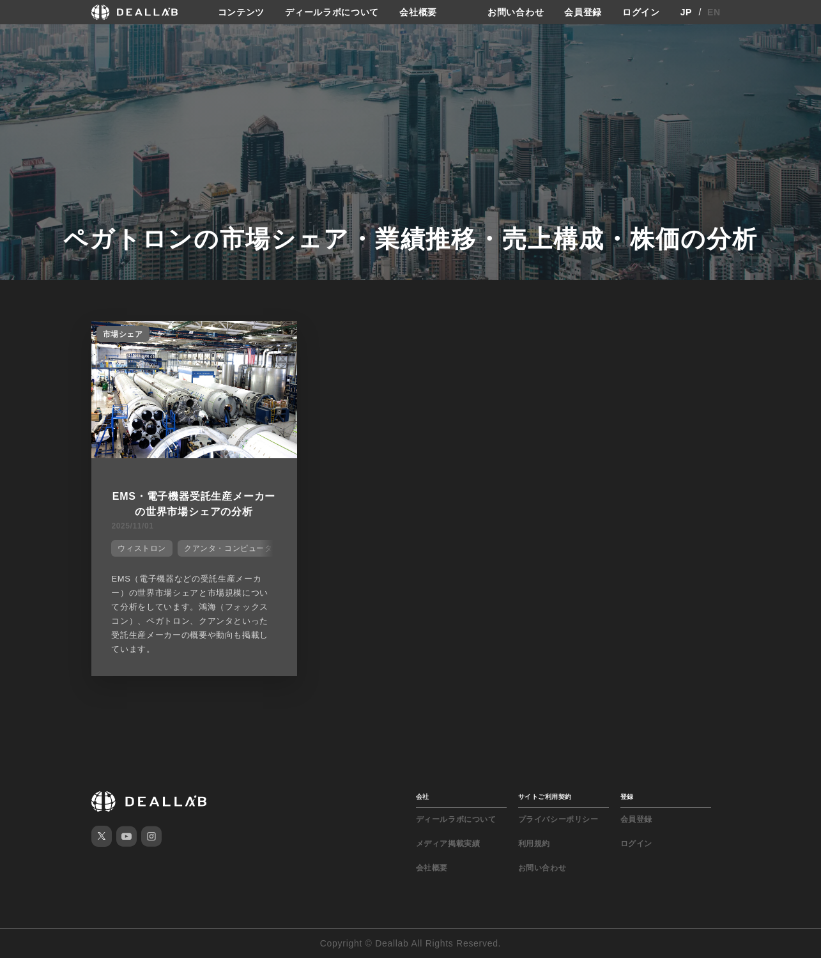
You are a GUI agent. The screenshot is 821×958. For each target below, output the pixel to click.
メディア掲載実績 (448, 843)
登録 (627, 796)
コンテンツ (241, 12)
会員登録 (583, 12)
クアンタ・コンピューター (232, 548)
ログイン (641, 12)
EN (714, 12)
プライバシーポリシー (558, 819)
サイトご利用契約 (545, 796)
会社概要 (418, 12)
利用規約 (534, 843)
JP (686, 12)
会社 (422, 796)
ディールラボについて (332, 12)
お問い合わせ (515, 12)
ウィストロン (142, 548)
